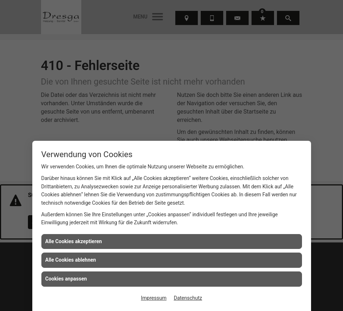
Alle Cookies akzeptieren (73, 241)
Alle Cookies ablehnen (70, 260)
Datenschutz (188, 298)
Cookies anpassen (66, 279)
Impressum (153, 298)
